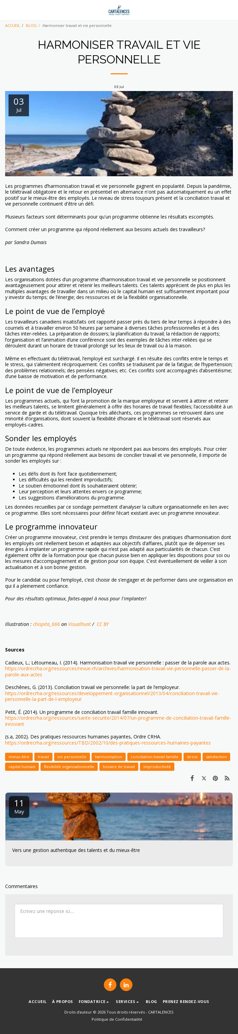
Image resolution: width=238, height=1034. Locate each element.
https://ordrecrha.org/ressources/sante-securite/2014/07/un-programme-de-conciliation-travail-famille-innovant (118, 721)
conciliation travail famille (154, 756)
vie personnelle (72, 756)
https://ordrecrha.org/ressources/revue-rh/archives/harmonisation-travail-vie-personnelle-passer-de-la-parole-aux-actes (118, 671)
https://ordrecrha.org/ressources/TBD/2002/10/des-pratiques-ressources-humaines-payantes (108, 742)
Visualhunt (79, 624)
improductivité (157, 766)
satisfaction (216, 756)
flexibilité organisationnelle (69, 766)
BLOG (31, 25)
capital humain (22, 766)
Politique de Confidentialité (117, 1019)
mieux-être (19, 756)
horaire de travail (119, 766)
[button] (7, 10)
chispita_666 (46, 624)
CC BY (102, 624)
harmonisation (108, 756)
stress (192, 756)
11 (19, 806)
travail (43, 756)
